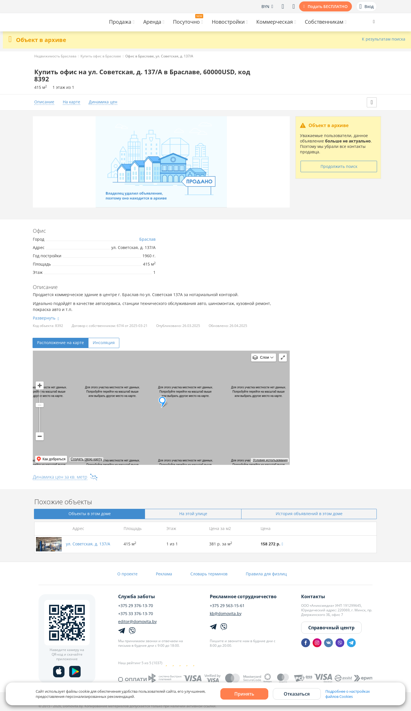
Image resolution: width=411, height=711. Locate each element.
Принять (244, 694)
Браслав (147, 239)
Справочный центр (331, 627)
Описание (44, 102)
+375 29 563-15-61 (227, 605)
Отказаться (297, 694)
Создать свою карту (86, 459)
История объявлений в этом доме (309, 513)
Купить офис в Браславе (100, 56)
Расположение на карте (60, 342)
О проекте (127, 574)
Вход (366, 6)
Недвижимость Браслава (55, 56)
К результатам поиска (383, 39)
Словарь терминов (208, 574)
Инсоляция (104, 342)
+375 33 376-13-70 (135, 613)
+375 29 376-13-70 (135, 605)
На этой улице (193, 513)
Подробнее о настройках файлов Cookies (347, 694)
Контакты (313, 596)
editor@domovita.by (137, 621)
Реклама (164, 574)
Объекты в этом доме (89, 513)
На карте (71, 102)
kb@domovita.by (225, 613)
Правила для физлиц (266, 574)
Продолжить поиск (339, 166)
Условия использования (270, 460)
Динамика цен (103, 102)
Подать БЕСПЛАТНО (328, 6)
